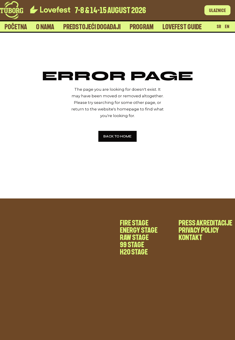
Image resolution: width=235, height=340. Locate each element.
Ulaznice (217, 10)
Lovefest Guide (182, 26)
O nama (45, 26)
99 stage (132, 244)
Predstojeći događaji (92, 26)
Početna (16, 26)
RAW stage (134, 237)
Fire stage (134, 222)
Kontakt (190, 237)
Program (141, 26)
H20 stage (134, 251)
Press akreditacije (205, 222)
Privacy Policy (199, 229)
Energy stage (138, 229)
